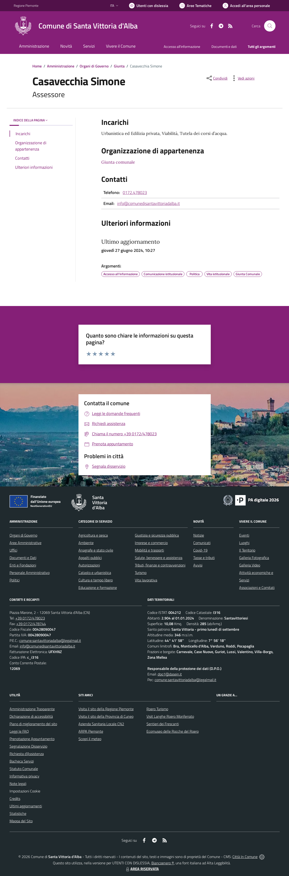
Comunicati (202, 542)
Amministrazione (60, 66)
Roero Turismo (157, 709)
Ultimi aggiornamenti (26, 806)
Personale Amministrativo (30, 572)
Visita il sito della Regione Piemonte (106, 709)
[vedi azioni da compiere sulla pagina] (242, 78)
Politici (15, 580)
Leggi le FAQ (19, 731)
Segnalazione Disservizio (28, 746)
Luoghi (244, 542)
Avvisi (197, 565)
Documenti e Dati (23, 557)
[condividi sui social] (216, 78)
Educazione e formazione (97, 587)
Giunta (119, 66)
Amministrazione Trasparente (32, 709)
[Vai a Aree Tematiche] (195, 5)
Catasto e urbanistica (94, 572)
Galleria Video (249, 565)
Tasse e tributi (204, 557)
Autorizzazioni (89, 565)
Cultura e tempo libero (95, 580)
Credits (15, 798)
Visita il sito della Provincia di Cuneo (105, 716)
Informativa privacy (24, 776)
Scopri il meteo (89, 739)
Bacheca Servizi (22, 761)
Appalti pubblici (90, 557)
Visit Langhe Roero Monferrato (170, 716)
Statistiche (18, 813)
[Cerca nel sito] (269, 26)
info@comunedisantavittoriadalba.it (148, 203)
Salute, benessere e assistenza (158, 557)
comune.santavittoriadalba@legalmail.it (50, 640)
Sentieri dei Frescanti (162, 724)
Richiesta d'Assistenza (27, 753)
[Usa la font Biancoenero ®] (148, 5)
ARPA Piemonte (90, 731)
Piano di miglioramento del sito (33, 724)
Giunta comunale (118, 162)
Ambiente (86, 542)
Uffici (13, 550)
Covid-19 (200, 550)
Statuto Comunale (24, 768)
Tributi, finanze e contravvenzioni (160, 565)
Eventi (244, 535)
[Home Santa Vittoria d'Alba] (76, 25)
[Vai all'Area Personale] (246, 5)
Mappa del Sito (21, 821)
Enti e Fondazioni (23, 565)
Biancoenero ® (162, 863)
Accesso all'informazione (182, 46)
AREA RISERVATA (142, 869)
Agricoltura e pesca (93, 535)
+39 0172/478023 (30, 618)
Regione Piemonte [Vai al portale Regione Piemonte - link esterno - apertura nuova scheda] (26, 5)
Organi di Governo (94, 66)
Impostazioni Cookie (25, 791)
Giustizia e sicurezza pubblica (157, 535)
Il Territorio (247, 550)
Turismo (140, 572)
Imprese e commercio (151, 542)
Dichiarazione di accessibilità (31, 716)
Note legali (18, 783)
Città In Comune (245, 856)
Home (37, 66)
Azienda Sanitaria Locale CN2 (101, 724)
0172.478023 (135, 192)
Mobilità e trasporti (149, 550)
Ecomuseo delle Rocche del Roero (172, 731)
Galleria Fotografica (254, 557)
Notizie (198, 535)
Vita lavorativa (146, 580)
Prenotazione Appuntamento (32, 739)
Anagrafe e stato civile (95, 550)
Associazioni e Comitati (257, 587)
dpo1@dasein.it (170, 674)
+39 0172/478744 (31, 623)
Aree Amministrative (25, 542)
